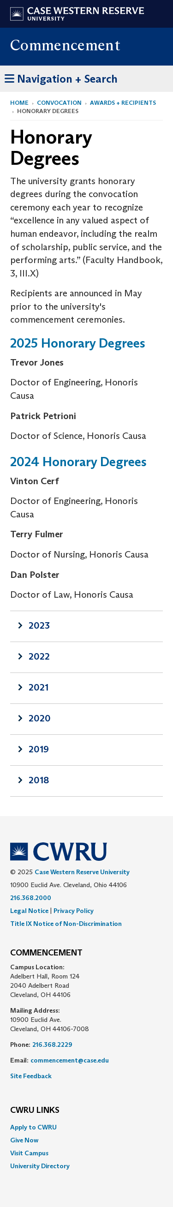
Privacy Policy (74, 911)
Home (19, 102)
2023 (39, 625)
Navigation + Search (61, 77)
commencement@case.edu (69, 1060)
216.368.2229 (52, 1044)
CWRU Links (35, 1110)
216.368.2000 (30, 898)
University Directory (40, 1166)
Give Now (24, 1140)
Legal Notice (29, 911)
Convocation (59, 102)
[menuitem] (86, 1127)
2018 (39, 780)
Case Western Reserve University (82, 872)
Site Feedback (31, 1076)
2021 (38, 687)
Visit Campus (29, 1153)
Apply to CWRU (33, 1127)
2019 (39, 749)
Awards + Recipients (123, 102)
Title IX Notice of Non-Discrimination (66, 923)
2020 (40, 718)
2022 (39, 656)
